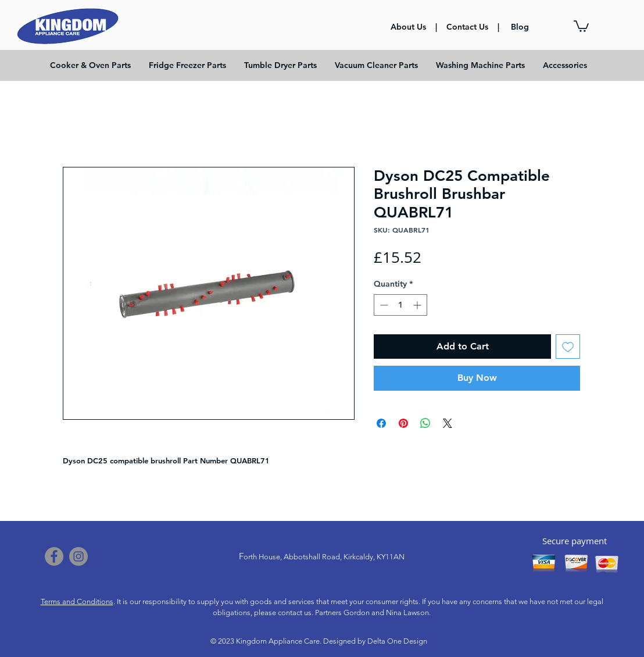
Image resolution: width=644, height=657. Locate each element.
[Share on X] (448, 423)
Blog (520, 27)
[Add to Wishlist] (568, 346)
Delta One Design (397, 641)
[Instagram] (78, 556)
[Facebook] (54, 556)
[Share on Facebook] (381, 423)
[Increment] (418, 305)
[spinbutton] (400, 305)
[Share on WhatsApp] (425, 423)
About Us (409, 27)
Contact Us (467, 27)
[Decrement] (382, 305)
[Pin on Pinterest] (403, 423)
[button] (581, 25)
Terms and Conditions (77, 601)
